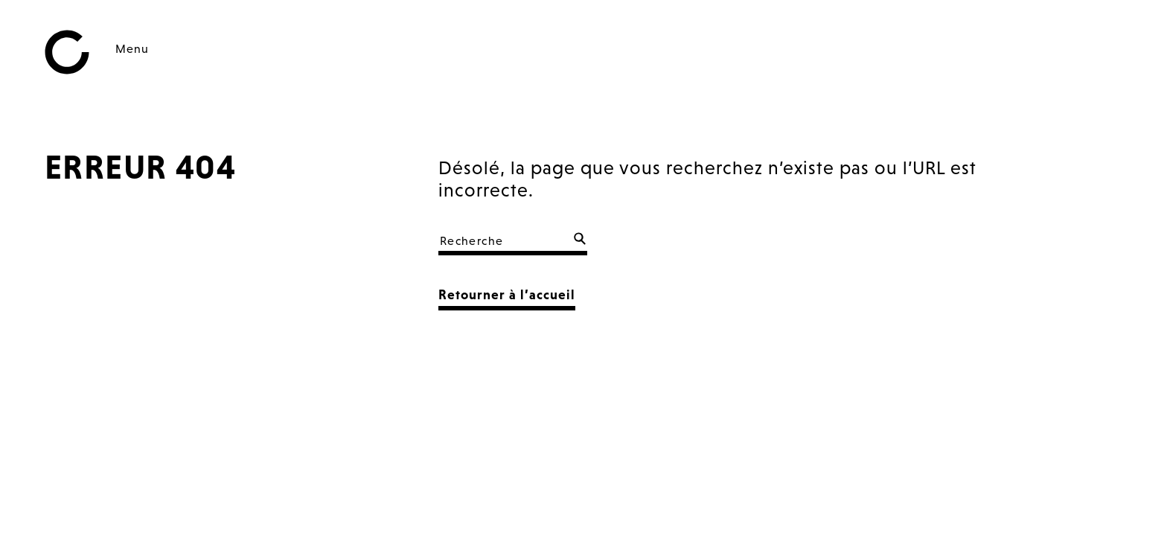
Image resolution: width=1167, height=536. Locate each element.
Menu (132, 48)
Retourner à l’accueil (506, 294)
